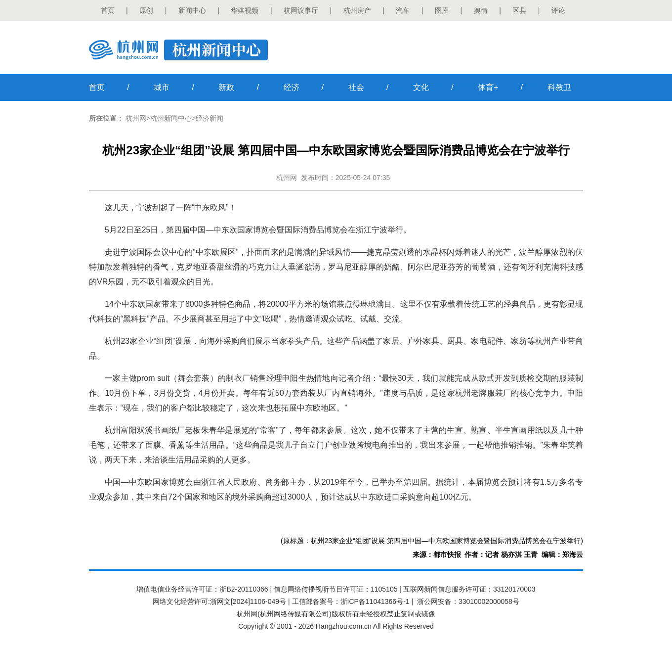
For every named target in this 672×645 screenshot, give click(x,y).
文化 (421, 87)
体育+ (488, 87)
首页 (108, 10)
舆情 (481, 10)
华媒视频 (244, 10)
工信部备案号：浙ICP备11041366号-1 (351, 601)
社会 (356, 87)
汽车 (403, 10)
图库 (442, 10)
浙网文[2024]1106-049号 (248, 601)
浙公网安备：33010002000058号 (468, 601)
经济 (291, 87)
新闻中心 (192, 10)
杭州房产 (357, 10)
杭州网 (136, 118)
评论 (558, 10)
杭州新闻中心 (171, 118)
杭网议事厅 (301, 10)
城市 (161, 87)
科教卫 (559, 87)
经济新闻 (209, 118)
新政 (226, 87)
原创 (146, 10)
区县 (519, 10)
